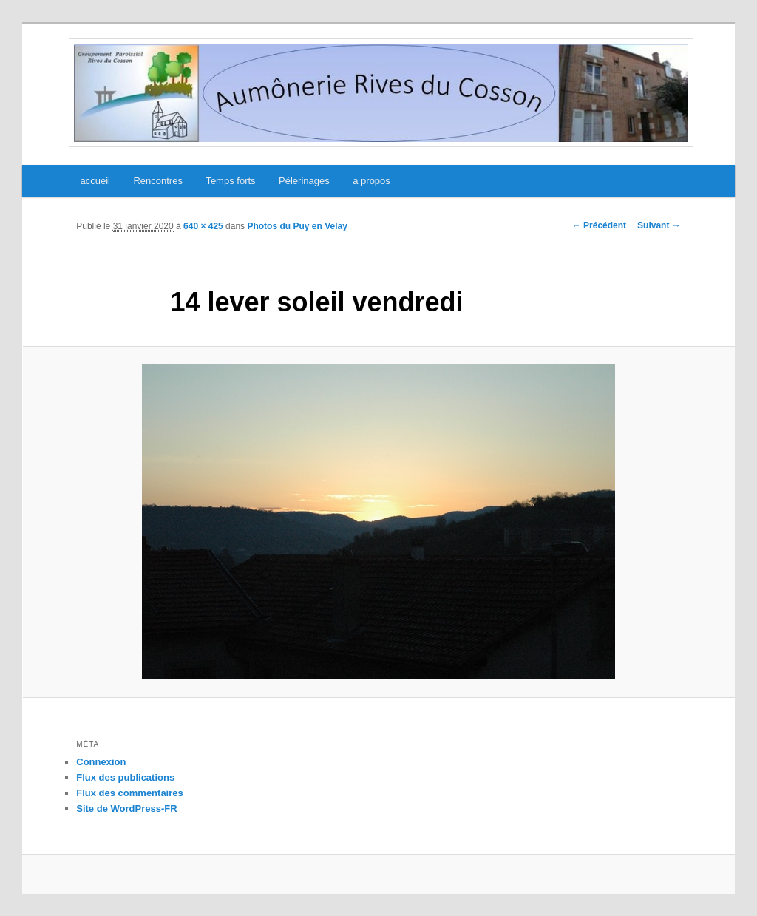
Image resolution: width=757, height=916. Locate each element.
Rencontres (157, 180)
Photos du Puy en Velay (297, 226)
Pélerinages (304, 180)
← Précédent (599, 225)
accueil (94, 180)
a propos (371, 180)
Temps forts (230, 180)
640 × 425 (203, 226)
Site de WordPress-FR (126, 808)
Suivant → (659, 225)
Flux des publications (125, 777)
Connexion (101, 761)
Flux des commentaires (129, 792)
